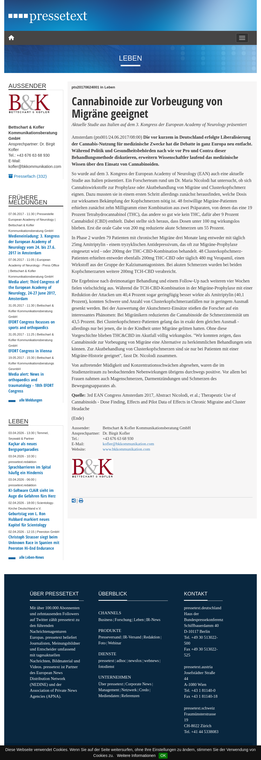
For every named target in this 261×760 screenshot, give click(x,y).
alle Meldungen (30, 400)
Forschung (123, 619)
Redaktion (151, 637)
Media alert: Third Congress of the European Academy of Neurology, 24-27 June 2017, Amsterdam (33, 290)
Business (105, 619)
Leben (139, 619)
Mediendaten (108, 695)
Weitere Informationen (136, 755)
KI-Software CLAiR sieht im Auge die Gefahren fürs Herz (31, 493)
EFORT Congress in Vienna (30, 351)
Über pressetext (110, 684)
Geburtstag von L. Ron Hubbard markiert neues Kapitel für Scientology (29, 519)
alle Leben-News (31, 557)
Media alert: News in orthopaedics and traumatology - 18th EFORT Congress (30, 382)
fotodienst (106, 666)
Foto (102, 643)
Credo (144, 690)
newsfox (135, 660)
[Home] (11, 38)
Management (108, 690)
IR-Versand (132, 637)
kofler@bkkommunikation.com (128, 444)
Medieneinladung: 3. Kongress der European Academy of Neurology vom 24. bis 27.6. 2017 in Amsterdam (34, 244)
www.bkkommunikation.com (126, 449)
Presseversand (109, 637)
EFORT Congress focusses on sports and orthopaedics (31, 324)
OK (163, 755)
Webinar (114, 643)
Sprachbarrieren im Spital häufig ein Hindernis (29, 470)
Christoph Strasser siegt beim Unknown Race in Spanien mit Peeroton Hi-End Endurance (33, 542)
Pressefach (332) (27, 176)
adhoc (121, 660)
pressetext (106, 660)
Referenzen (131, 695)
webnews (151, 660)
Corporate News (138, 684)
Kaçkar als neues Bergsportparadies (23, 446)
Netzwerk (129, 690)
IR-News (153, 619)
